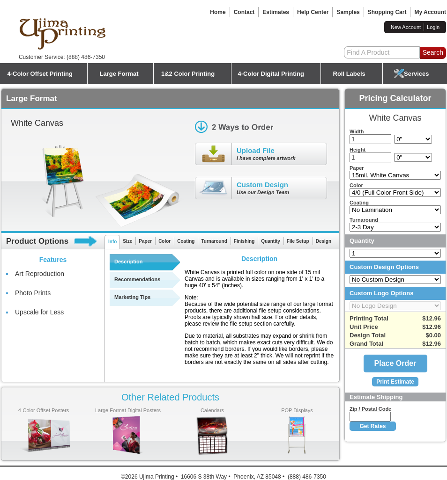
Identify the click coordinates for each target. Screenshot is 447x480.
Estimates (275, 12)
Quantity (270, 241)
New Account (406, 27)
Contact (244, 12)
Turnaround (214, 241)
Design (323, 241)
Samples (347, 12)
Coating (185, 241)
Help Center (312, 12)
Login (433, 27)
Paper (145, 241)
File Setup (298, 241)
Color (164, 241)
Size (127, 241)
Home (217, 12)
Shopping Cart (387, 12)
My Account (430, 12)
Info (112, 241)
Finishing (244, 241)
